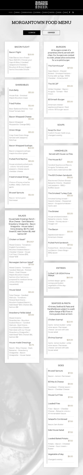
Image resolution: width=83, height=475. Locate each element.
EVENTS (45, 12)
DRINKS (18, 12)
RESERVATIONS (27, 12)
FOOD (11, 12)
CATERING (38, 12)
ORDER (60, 12)
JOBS (65, 12)
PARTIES (52, 12)
